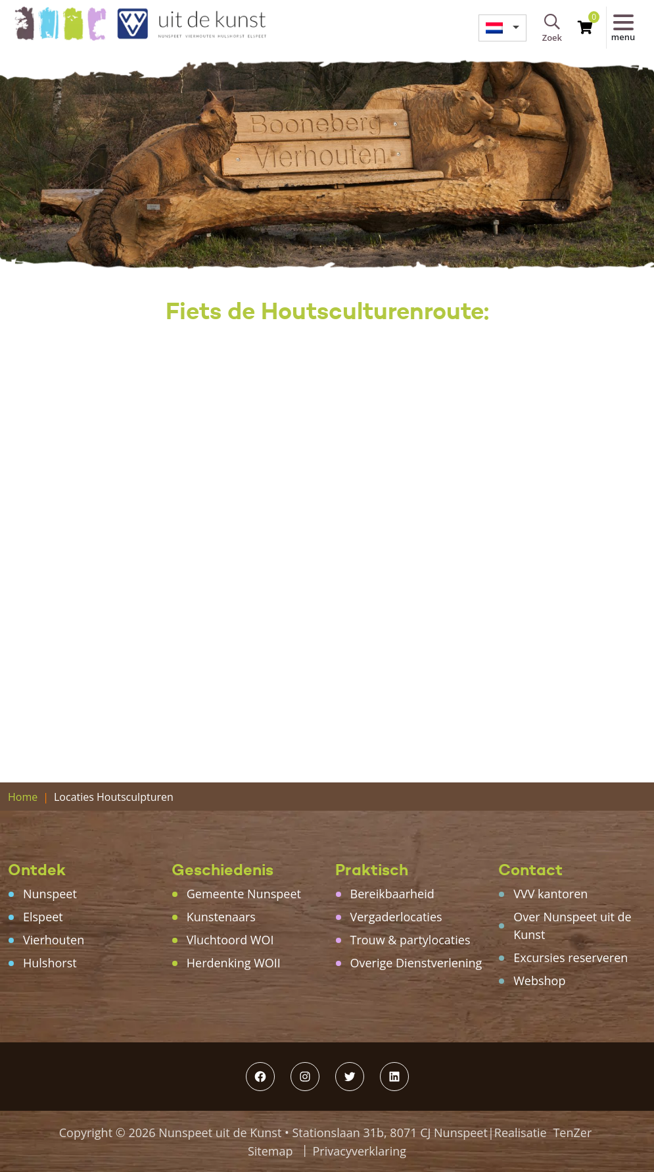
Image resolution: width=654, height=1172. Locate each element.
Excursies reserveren (570, 957)
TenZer (572, 1132)
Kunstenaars (221, 917)
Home (22, 797)
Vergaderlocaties (396, 917)
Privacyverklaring (360, 1151)
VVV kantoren (550, 894)
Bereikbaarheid (392, 894)
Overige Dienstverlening (416, 963)
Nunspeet (50, 894)
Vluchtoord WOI (230, 940)
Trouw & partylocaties (410, 940)
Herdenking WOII (234, 963)
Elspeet (43, 917)
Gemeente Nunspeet (244, 894)
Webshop (539, 980)
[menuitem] (502, 27)
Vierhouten (53, 940)
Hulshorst (50, 963)
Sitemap (270, 1151)
